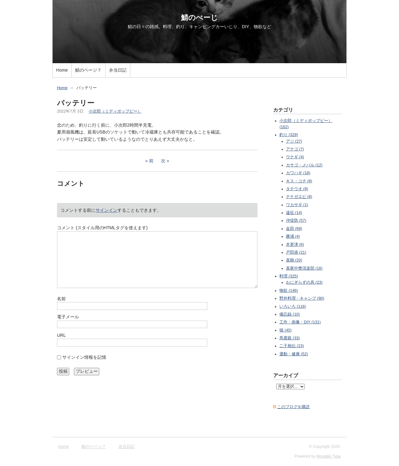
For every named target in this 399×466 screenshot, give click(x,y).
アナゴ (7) (295, 149)
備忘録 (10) (289, 314)
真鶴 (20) (294, 260)
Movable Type (328, 456)
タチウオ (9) (297, 189)
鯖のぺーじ (199, 17)
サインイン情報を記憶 (84, 357)
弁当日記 (118, 70)
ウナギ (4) (295, 157)
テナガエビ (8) (299, 197)
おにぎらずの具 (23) (304, 282)
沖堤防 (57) (296, 220)
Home (62, 70)
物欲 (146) (288, 290)
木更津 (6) (295, 244)
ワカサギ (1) (297, 205)
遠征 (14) (294, 212)
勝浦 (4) (293, 236)
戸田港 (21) (296, 252)
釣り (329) (288, 135)
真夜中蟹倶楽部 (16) (304, 268)
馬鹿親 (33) (289, 338)
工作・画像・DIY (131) (300, 322)
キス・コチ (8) (299, 181)
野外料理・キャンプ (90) (301, 298)
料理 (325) (288, 276)
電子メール (68, 316)
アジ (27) (294, 141)
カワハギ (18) (298, 173)
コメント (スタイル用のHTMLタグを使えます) (102, 227)
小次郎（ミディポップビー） (115, 111)
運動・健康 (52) (293, 354)
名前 (61, 298)
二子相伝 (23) (291, 346)
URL (61, 335)
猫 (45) (285, 330)
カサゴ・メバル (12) (304, 165)
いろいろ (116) (292, 306)
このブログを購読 (293, 407)
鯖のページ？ (88, 70)
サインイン (106, 210)
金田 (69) (294, 228)
